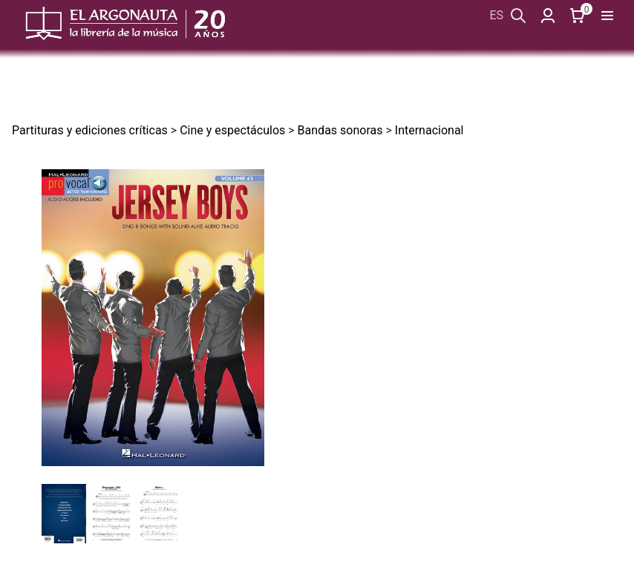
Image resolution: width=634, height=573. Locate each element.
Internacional (429, 130)
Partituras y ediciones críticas (90, 130)
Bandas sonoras (340, 130)
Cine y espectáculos (232, 130)
